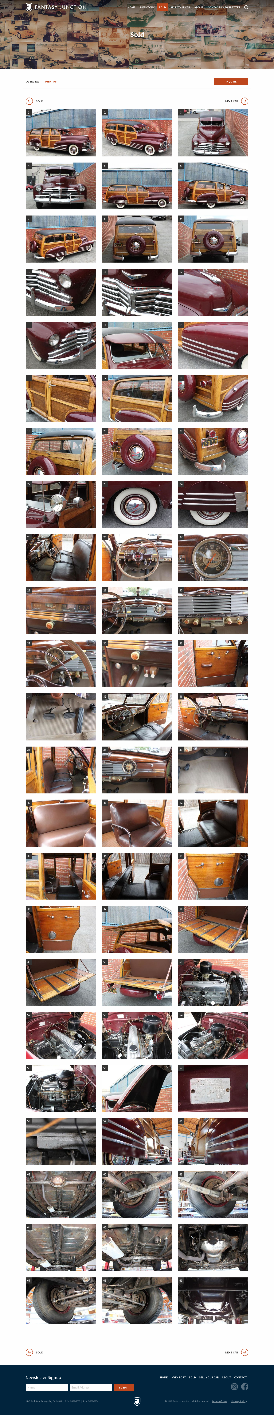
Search (246, 7)
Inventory (147, 7)
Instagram (234, 1386)
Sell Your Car (180, 7)
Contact (240, 1377)
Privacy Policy (239, 1401)
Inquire (231, 81)
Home (131, 7)
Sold (162, 7)
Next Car (236, 101)
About (199, 7)
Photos (51, 81)
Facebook (244, 1386)
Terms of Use (219, 1401)
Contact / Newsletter (224, 7)
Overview (32, 81)
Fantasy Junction (56, 7)
